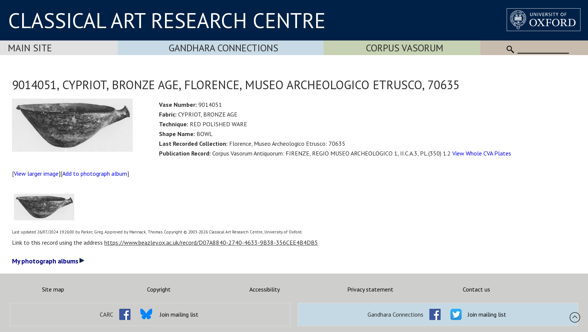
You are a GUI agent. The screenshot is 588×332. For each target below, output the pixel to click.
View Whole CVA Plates (481, 153)
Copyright (159, 289)
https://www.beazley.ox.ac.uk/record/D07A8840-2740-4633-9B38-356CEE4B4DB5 (211, 242)
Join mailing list (179, 314)
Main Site (30, 48)
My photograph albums (48, 261)
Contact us (476, 289)
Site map (53, 289)
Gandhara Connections (223, 48)
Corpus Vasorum (404, 48)
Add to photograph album (94, 173)
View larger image (36, 173)
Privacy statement (370, 289)
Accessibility (264, 289)
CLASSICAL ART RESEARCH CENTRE (167, 20)
